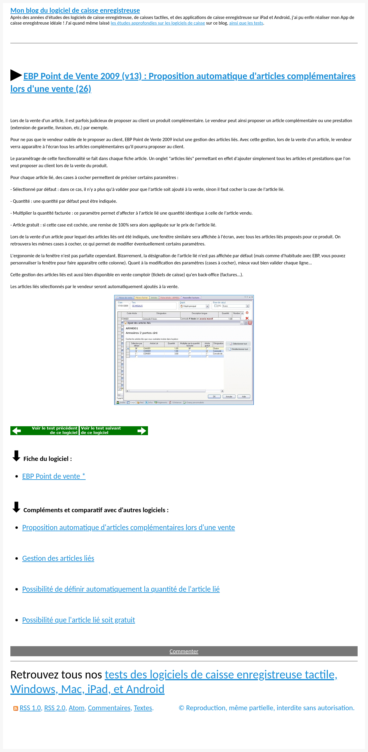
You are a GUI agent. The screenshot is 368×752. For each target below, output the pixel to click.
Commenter (184, 651)
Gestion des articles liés (58, 558)
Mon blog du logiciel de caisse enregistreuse (75, 10)
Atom (77, 707)
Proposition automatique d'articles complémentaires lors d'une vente (128, 527)
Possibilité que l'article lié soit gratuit (78, 620)
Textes (143, 707)
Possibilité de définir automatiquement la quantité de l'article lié (121, 589)
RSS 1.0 (30, 707)
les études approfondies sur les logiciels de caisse (158, 23)
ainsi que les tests (246, 23)
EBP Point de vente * (54, 476)
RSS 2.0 (54, 707)
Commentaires (109, 707)
